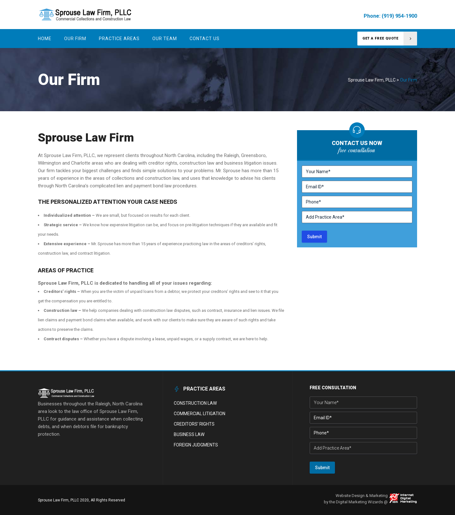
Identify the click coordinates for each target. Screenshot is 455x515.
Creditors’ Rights (194, 424)
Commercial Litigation (199, 413)
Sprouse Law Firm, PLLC (372, 80)
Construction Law (195, 403)
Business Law (189, 434)
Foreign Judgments (196, 444)
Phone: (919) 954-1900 (390, 16)
